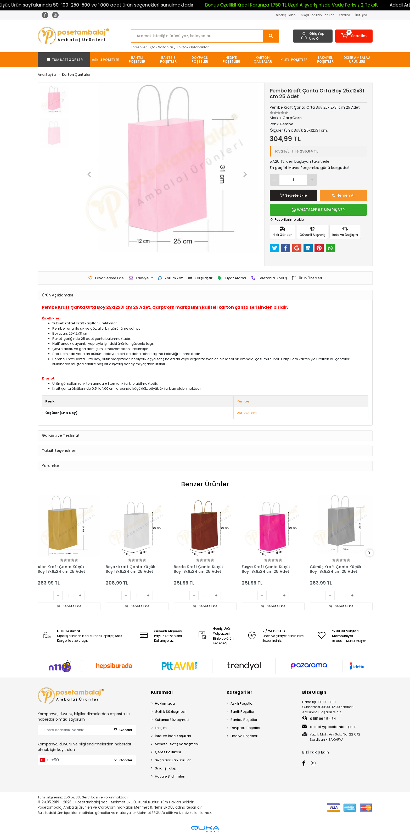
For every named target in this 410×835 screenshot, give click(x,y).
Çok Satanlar (161, 47)
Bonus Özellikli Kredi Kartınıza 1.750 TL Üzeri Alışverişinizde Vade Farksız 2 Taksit (310, 5)
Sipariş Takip (286, 15)
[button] (354, 36)
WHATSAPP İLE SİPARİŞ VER (318, 209)
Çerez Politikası (168, 752)
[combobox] (44, 760)
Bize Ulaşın (314, 692)
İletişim (361, 15)
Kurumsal (162, 692)
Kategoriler (239, 692)
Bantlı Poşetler (243, 711)
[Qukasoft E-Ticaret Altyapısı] (205, 829)
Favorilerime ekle (287, 219)
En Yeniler (139, 47)
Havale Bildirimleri (170, 776)
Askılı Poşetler (242, 703)
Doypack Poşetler (246, 727)
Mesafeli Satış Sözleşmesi (177, 743)
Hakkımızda (165, 703)
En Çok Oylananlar (193, 47)
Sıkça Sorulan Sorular (317, 15)
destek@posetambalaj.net (329, 726)
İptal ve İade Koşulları (173, 735)
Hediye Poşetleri (244, 735)
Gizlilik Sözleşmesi (170, 711)
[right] (372, 553)
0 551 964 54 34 (319, 718)
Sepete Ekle (293, 195)
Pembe (243, 401)
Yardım (344, 15)
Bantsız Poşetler (244, 719)
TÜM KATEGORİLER (65, 59)
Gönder (123, 729)
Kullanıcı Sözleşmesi (172, 719)
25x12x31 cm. (247, 412)
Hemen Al (343, 195)
